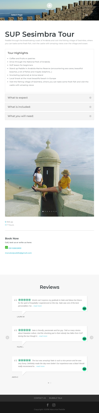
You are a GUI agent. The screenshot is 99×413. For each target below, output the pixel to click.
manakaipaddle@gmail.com (18, 253)
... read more (37, 306)
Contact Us (40, 398)
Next (91, 337)
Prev (7, 337)
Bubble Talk (55, 398)
